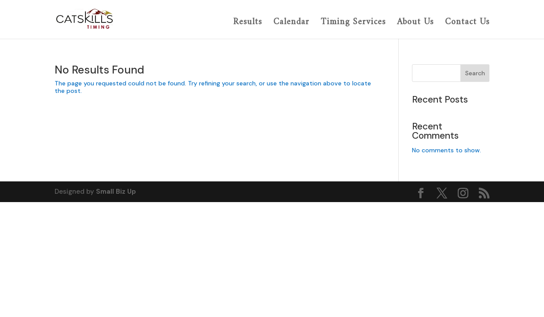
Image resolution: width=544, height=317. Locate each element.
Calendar (291, 23)
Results (247, 23)
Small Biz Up (116, 191)
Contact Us (467, 23)
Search (475, 73)
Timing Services (353, 23)
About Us (415, 23)
